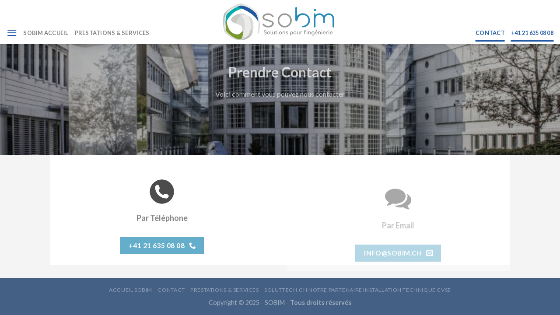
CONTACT (490, 32)
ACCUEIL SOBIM (130, 290)
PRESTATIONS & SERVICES (112, 32)
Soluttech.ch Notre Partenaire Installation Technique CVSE (357, 290)
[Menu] (12, 32)
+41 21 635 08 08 (532, 32)
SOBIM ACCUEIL (45, 32)
